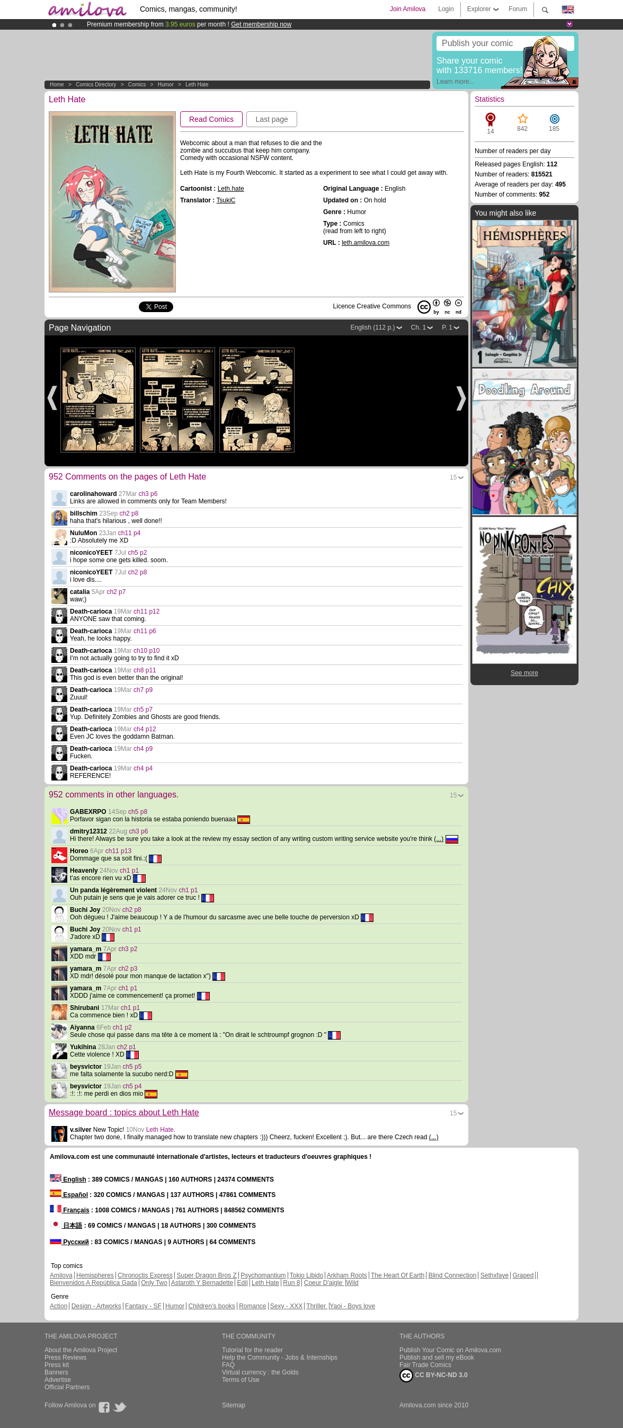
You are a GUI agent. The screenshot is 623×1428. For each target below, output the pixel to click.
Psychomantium (263, 1275)
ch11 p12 (146, 611)
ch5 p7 (143, 709)
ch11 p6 (145, 631)
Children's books (211, 1306)
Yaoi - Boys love (352, 1306)
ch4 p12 (145, 729)
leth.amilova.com (365, 242)
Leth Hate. (160, 1129)
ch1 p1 (129, 870)
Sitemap (233, 1405)
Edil (242, 1283)
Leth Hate (196, 84)
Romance (252, 1306)
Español (69, 1195)
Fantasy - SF (143, 1306)
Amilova (61, 1275)
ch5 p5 (131, 1066)
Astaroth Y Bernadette (202, 1283)
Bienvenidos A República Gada (93, 1283)
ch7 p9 (143, 690)
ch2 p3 (127, 968)
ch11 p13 (118, 851)
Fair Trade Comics (425, 1365)
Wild (352, 1283)
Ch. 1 (418, 327)
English (68, 1179)
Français (70, 1210)
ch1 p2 (122, 1027)
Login (445, 9)
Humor (166, 84)
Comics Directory (96, 84)
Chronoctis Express (145, 1275)
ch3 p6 (147, 494)
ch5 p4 (131, 1086)
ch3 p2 (127, 949)
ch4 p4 (143, 768)
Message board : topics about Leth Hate (124, 1112)
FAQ (228, 1365)
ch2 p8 (128, 513)
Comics (137, 84)
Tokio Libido (306, 1275)
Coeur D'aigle (324, 1283)
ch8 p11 (145, 670)
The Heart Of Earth (397, 1275)
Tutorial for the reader (252, 1350)
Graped (522, 1275)
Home (57, 84)
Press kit (56, 1365)
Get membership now (261, 24)
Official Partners (67, 1387)
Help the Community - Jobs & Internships (279, 1357)
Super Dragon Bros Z (206, 1275)
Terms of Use (241, 1379)
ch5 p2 (137, 552)
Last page (271, 119)
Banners (56, 1372)
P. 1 (447, 327)
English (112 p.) (372, 327)
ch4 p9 (143, 748)
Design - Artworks (96, 1306)
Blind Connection (453, 1275)
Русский (69, 1242)
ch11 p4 (129, 533)
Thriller (316, 1306)
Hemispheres (95, 1275)
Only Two (154, 1283)
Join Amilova (407, 9)
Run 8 (291, 1283)
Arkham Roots (347, 1275)
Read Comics (211, 119)
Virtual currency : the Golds (260, 1372)
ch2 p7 (116, 592)
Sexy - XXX (286, 1306)
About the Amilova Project (80, 1350)
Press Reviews (65, 1357)
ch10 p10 (146, 650)
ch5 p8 (137, 811)
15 (453, 477)
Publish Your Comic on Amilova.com (450, 1350)
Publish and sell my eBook (436, 1357)
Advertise (57, 1379)
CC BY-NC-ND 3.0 (433, 1375)
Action (58, 1306)
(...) (438, 838)
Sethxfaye (494, 1275)
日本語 (66, 1225)
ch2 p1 (126, 1047)
